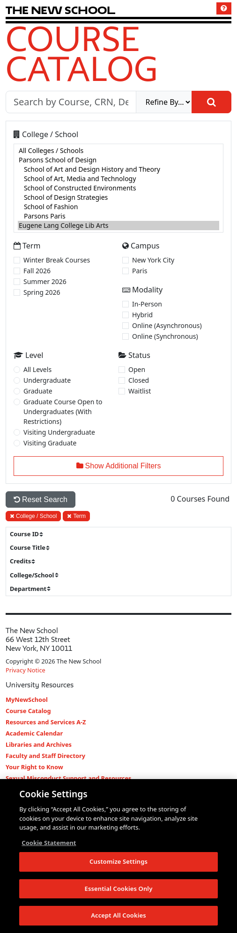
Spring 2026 (41, 292)
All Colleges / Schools (118, 150)
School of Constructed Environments (118, 188)
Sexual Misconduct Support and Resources (69, 778)
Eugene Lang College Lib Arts (118, 225)
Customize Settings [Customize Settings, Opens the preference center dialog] (118, 862)
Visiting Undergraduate (59, 432)
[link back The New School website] (60, 10)
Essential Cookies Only (119, 888)
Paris (139, 270)
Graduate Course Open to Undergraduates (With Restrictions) (63, 411)
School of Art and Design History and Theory (118, 169)
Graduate (37, 390)
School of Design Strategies (118, 197)
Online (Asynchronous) (167, 325)
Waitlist (139, 390)
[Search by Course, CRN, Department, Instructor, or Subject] (71, 102)
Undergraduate (47, 380)
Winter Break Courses (56, 259)
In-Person (147, 303)
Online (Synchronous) (165, 336)
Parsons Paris (118, 216)
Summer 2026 (45, 281)
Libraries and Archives (39, 744)
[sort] (30, 534)
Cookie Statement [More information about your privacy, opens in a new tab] (49, 842)
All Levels (37, 369)
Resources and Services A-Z (46, 722)
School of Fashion (118, 206)
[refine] (164, 102)
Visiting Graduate (50, 442)
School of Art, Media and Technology (118, 178)
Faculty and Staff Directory (45, 755)
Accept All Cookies (118, 915)
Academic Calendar (34, 733)
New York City (153, 259)
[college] (118, 188)
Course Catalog (82, 53)
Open (136, 369)
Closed (138, 380)
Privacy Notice (25, 670)
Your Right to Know (34, 767)
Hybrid (142, 314)
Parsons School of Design (118, 160)
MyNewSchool (27, 699)
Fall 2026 (37, 270)
